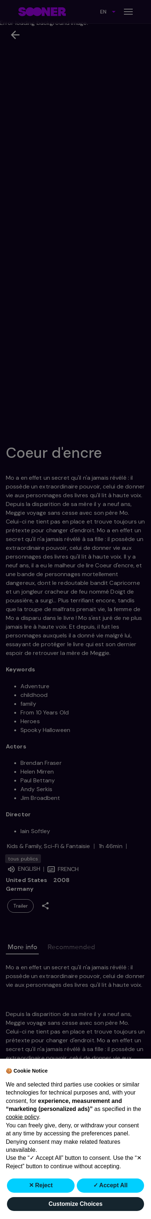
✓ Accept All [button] (110, 1185)
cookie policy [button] (22, 1117)
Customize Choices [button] (76, 1204)
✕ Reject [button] (41, 1185)
